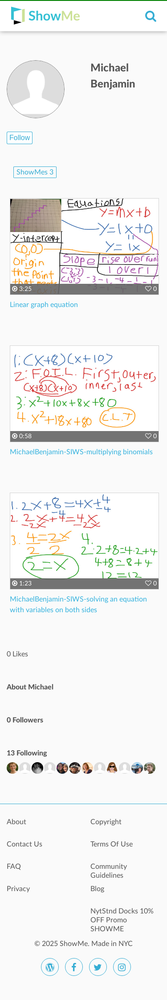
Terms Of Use (111, 844)
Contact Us (24, 844)
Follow (19, 137)
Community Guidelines (108, 871)
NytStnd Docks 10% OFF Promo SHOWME (122, 916)
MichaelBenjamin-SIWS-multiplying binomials (81, 452)
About (16, 822)
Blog (97, 888)
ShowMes (34, 172)
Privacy (18, 888)
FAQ (14, 866)
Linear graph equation (44, 304)
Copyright (106, 822)
